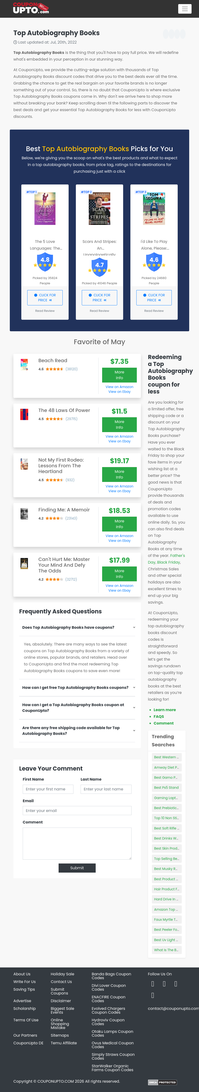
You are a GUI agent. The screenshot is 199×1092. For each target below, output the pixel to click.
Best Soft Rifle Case (170, 828)
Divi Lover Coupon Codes (109, 987)
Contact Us (61, 981)
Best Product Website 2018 (176, 879)
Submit (77, 868)
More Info (119, 375)
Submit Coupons (59, 991)
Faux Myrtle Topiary (170, 919)
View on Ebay (119, 391)
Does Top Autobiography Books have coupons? (68, 627)
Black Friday (168, 562)
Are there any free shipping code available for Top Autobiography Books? (71, 730)
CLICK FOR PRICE (45, 298)
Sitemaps (60, 1035)
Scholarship (24, 1008)
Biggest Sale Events (62, 1010)
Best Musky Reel (167, 868)
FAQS (159, 716)
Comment (33, 822)
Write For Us (24, 981)
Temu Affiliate (64, 1043)
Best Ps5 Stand (166, 787)
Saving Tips (24, 989)
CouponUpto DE (28, 1043)
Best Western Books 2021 (174, 757)
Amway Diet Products (172, 767)
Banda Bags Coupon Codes (111, 976)
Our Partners (25, 1035)
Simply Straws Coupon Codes (113, 1056)
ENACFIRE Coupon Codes (109, 999)
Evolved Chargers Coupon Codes (108, 1010)
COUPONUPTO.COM (55, 1081)
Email (28, 801)
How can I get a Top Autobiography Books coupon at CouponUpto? (73, 707)
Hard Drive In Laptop (171, 899)
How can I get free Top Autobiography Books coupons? (75, 687)
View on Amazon (119, 386)
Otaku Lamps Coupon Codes (112, 1033)
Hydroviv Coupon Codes (108, 1022)
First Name (33, 779)
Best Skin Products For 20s (175, 848)
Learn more (165, 710)
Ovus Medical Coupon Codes (113, 1045)
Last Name (91, 779)
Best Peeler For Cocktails (174, 929)
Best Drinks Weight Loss (173, 838)
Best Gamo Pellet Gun (172, 777)
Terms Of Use (26, 1020)
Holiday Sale (62, 974)
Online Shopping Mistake (60, 1023)
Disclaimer (61, 1001)
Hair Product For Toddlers (175, 889)
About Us (21, 974)
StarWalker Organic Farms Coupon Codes (112, 1068)
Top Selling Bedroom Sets (175, 858)
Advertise (22, 1001)
